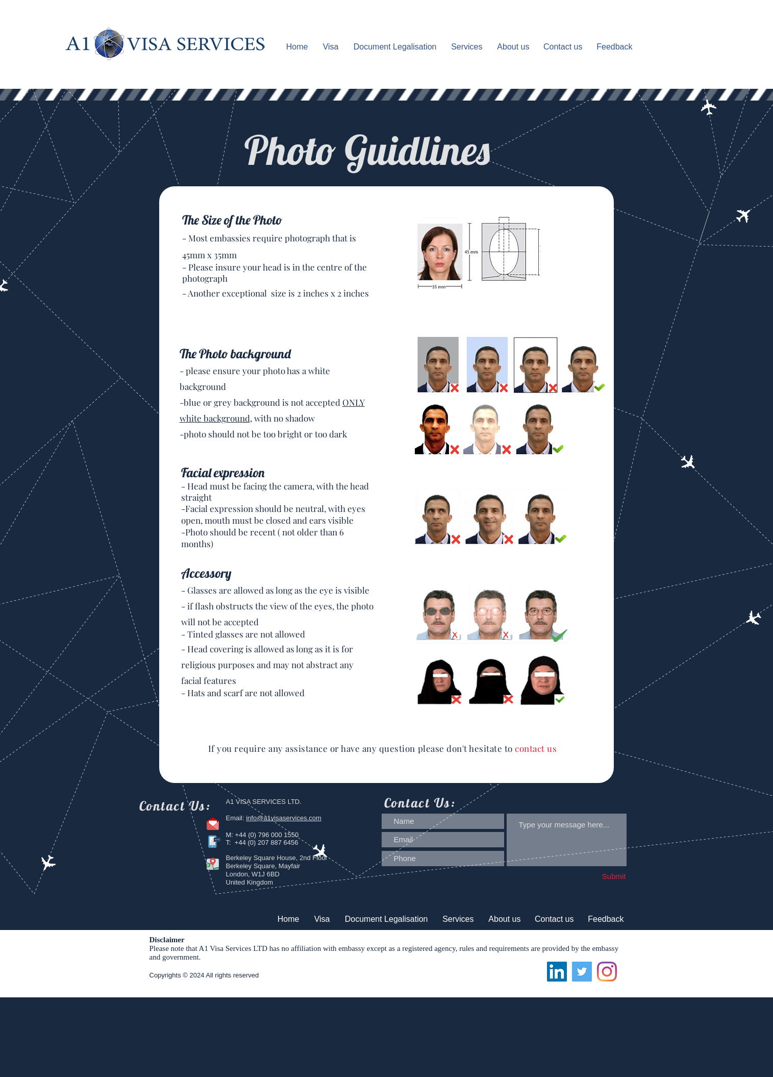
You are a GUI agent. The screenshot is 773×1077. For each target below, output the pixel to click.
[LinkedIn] (557, 972)
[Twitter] (582, 972)
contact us (537, 748)
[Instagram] (607, 972)
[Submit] (593, 876)
